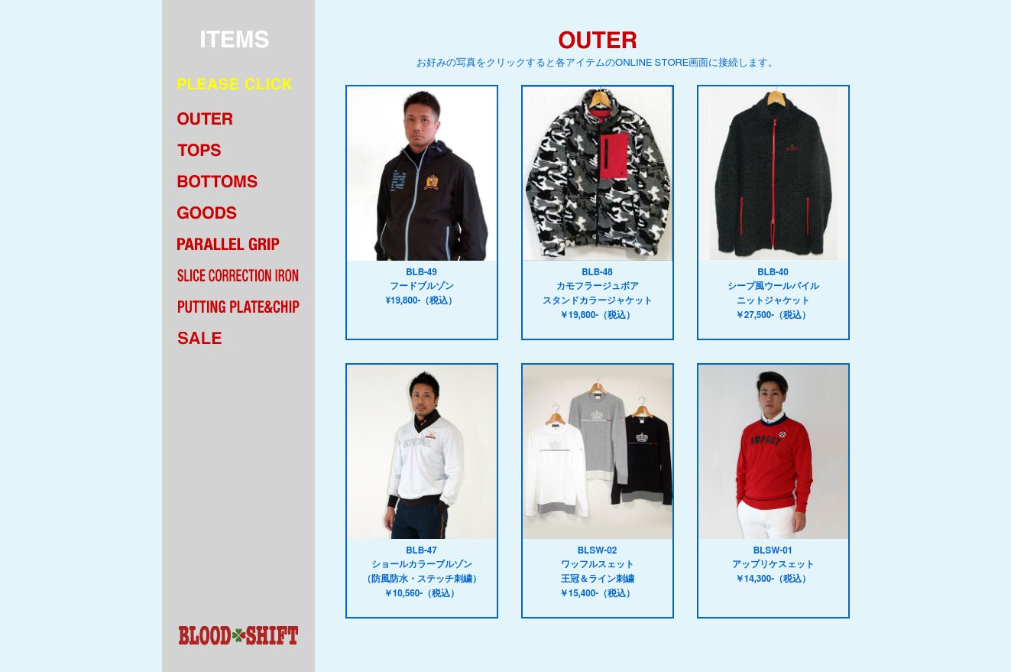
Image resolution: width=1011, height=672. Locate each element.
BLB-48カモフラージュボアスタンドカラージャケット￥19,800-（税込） (597, 203)
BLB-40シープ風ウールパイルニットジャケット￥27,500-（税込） (773, 203)
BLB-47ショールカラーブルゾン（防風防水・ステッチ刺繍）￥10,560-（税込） (422, 481)
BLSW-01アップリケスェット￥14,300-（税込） (773, 474)
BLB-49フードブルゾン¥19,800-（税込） (422, 195)
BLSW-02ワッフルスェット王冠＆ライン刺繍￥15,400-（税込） (597, 481)
